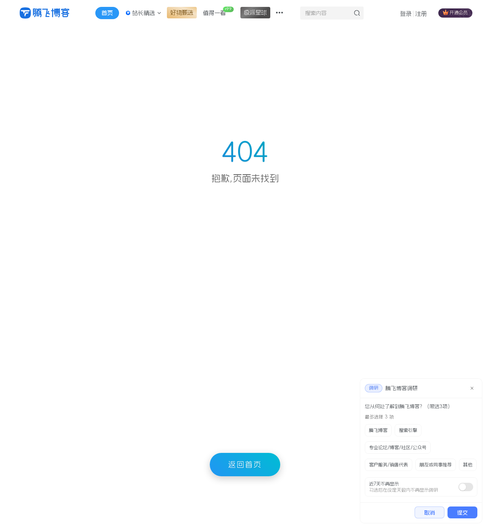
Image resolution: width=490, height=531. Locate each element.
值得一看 (218, 11)
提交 (462, 512)
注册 (421, 13)
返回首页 (245, 464)
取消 (429, 512)
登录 (406, 13)
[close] (472, 388)
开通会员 (455, 12)
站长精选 (143, 13)
